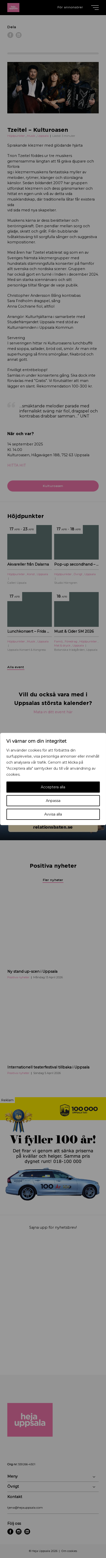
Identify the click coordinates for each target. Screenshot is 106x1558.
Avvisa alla (53, 814)
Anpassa (53, 800)
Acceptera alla (53, 787)
